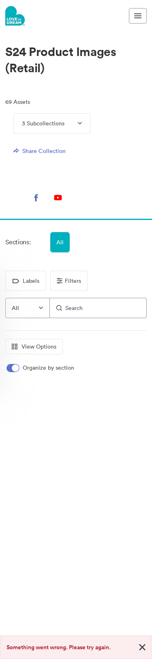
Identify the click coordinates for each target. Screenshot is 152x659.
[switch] (41, 367)
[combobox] (27, 308)
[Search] (98, 308)
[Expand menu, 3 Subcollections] (73, 123)
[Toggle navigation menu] (138, 16)
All (60, 242)
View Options (34, 346)
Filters (69, 280)
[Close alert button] (142, 647)
